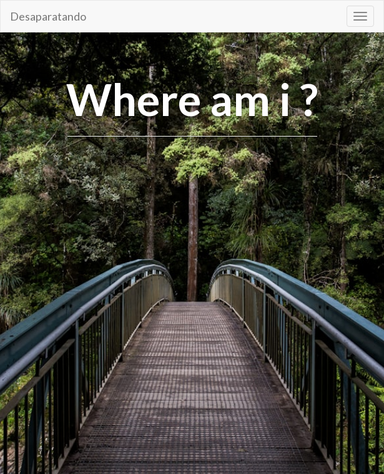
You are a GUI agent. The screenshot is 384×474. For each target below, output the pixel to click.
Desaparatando (48, 16)
